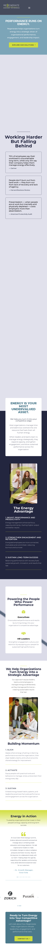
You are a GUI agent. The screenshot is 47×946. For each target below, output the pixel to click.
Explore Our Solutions (23, 45)
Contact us (23, 939)
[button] (37, 897)
